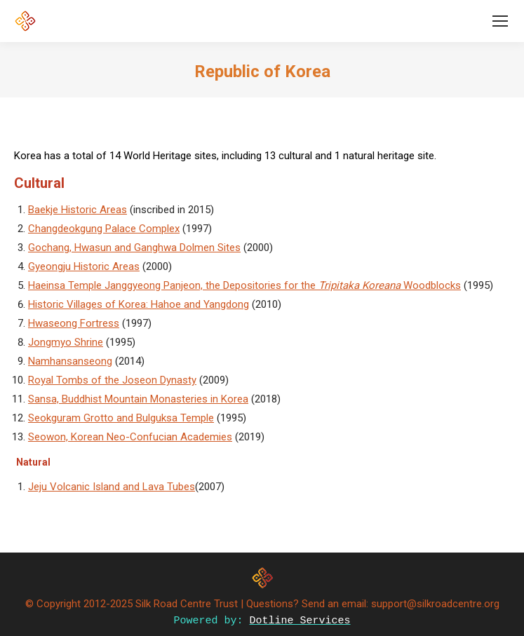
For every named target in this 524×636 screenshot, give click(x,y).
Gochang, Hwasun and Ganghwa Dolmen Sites (134, 247)
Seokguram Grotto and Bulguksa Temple (121, 418)
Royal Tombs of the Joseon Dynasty (112, 380)
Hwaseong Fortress (73, 323)
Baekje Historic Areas (77, 209)
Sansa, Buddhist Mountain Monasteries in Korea (138, 399)
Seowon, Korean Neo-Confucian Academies (130, 437)
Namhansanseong (70, 361)
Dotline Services (300, 621)
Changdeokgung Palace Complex (104, 228)
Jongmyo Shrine (65, 342)
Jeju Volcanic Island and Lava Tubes (111, 486)
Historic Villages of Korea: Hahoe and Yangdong (138, 304)
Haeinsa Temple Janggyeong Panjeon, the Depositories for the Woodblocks (244, 285)
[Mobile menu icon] (500, 21)
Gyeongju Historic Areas (84, 266)
